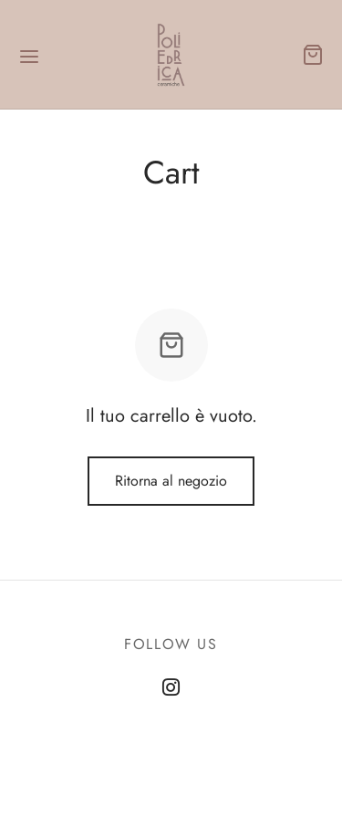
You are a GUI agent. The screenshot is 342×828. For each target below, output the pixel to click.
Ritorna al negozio (171, 480)
